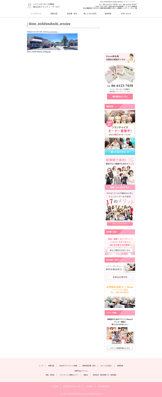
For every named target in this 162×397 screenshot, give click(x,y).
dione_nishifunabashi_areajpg (49, 23)
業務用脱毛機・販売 (89, 366)
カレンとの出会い (106, 366)
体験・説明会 (50, 375)
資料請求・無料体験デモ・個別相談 (104, 375)
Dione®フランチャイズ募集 (68, 366)
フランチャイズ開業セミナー (69, 375)
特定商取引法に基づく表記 (72, 386)
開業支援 (51, 366)
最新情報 (108, 14)
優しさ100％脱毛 (89, 14)
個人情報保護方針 (104, 386)
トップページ (36, 14)
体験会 (85, 375)
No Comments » (52, 32)
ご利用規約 (89, 386)
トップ (41, 366)
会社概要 (55, 386)
